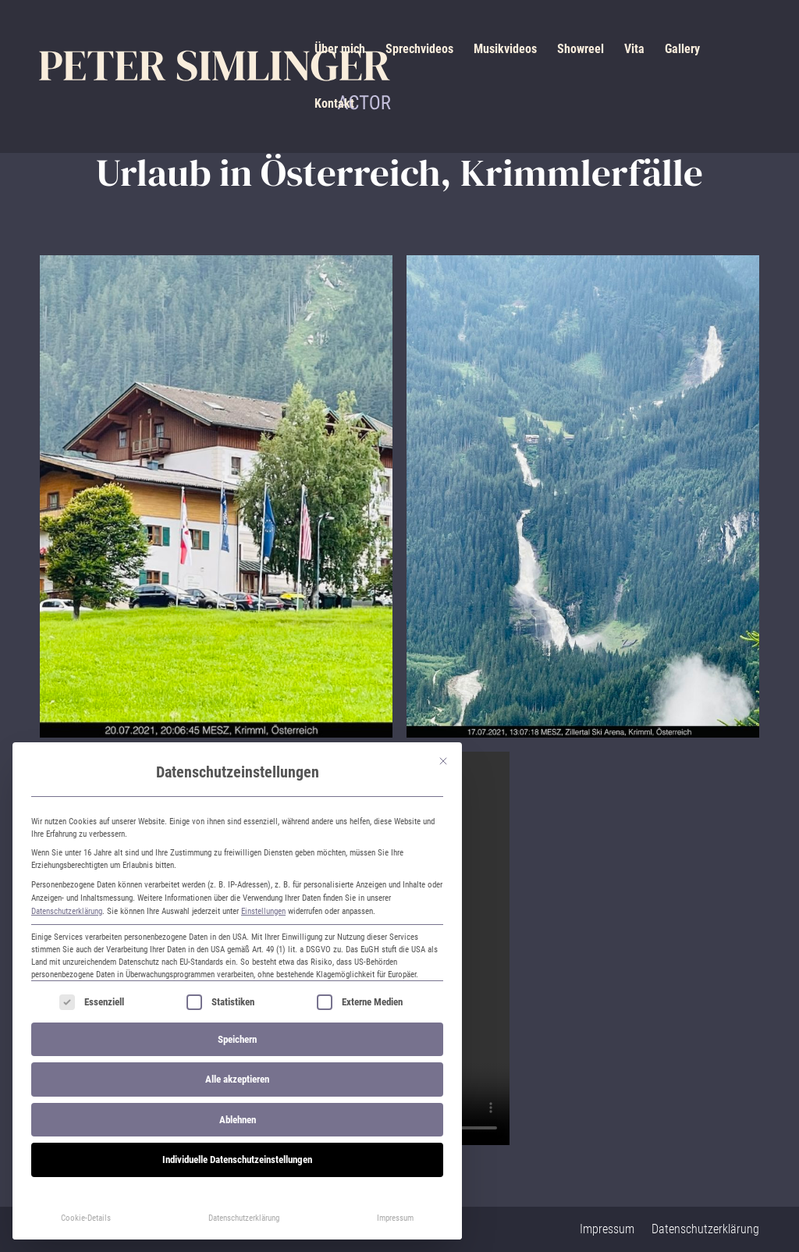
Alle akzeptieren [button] (237, 1079)
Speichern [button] (237, 1039)
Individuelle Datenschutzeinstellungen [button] (237, 1159)
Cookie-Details (86, 1217)
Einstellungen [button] (263, 910)
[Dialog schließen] (443, 761)
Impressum (395, 1217)
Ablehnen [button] (237, 1120)
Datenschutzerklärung (66, 910)
